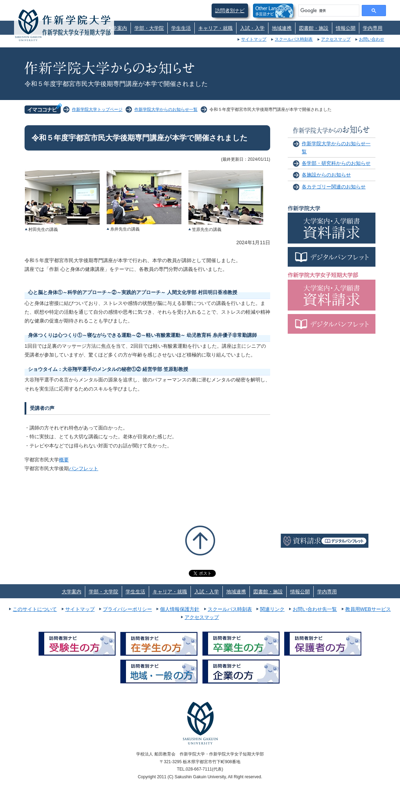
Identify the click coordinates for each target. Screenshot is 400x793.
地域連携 (282, 28)
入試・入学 (252, 28)
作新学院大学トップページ (97, 109)
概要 (64, 459)
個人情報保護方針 (179, 609)
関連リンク (272, 609)
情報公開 (345, 28)
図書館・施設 (313, 28)
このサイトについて (35, 609)
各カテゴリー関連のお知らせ (334, 186)
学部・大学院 (149, 28)
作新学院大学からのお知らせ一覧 (166, 109)
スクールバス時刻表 (294, 39)
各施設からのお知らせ (326, 175)
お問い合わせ (371, 39)
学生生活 (181, 28)
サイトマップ (253, 39)
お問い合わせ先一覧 (315, 609)
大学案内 (117, 28)
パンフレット (83, 468)
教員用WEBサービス (368, 609)
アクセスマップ (336, 39)
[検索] (328, 10)
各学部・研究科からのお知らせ (336, 163)
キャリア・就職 (215, 28)
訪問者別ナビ (230, 10)
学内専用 (372, 28)
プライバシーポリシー (127, 609)
